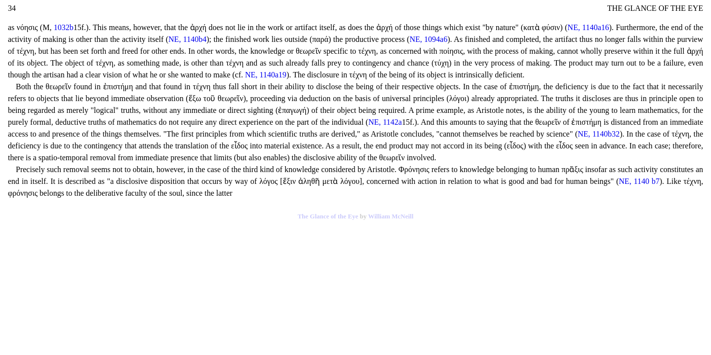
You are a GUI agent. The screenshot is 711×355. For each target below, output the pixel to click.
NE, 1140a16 (588, 27)
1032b (64, 27)
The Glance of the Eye (328, 216)
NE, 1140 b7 (639, 181)
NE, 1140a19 (265, 75)
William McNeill (390, 216)
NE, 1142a (385, 122)
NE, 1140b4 (187, 39)
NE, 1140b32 (599, 134)
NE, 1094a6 (428, 39)
